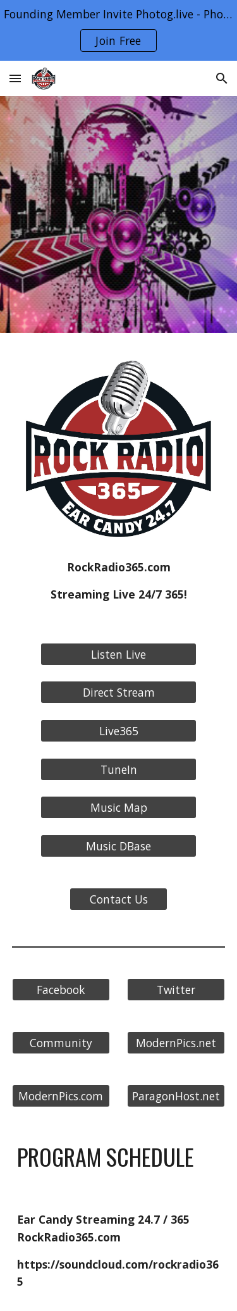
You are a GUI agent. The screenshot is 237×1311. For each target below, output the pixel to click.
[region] (118, 30)
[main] (119, 581)
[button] (15, 78)
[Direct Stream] (118, 692)
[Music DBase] (118, 846)
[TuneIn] (118, 769)
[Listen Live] (118, 655)
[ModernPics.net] (176, 1043)
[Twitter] (176, 990)
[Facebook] (61, 990)
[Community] (61, 1043)
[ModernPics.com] (61, 1096)
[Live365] (118, 731)
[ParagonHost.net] (176, 1096)
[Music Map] (118, 808)
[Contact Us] (118, 899)
